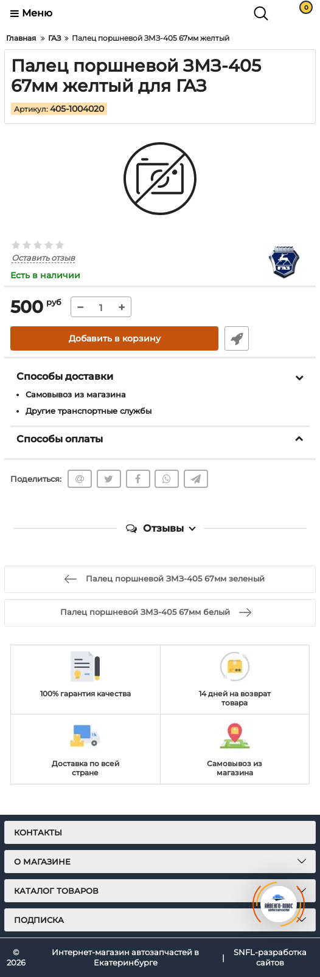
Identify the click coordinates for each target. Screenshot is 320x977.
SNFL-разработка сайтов (270, 957)
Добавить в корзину (115, 338)
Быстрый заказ (236, 338)
